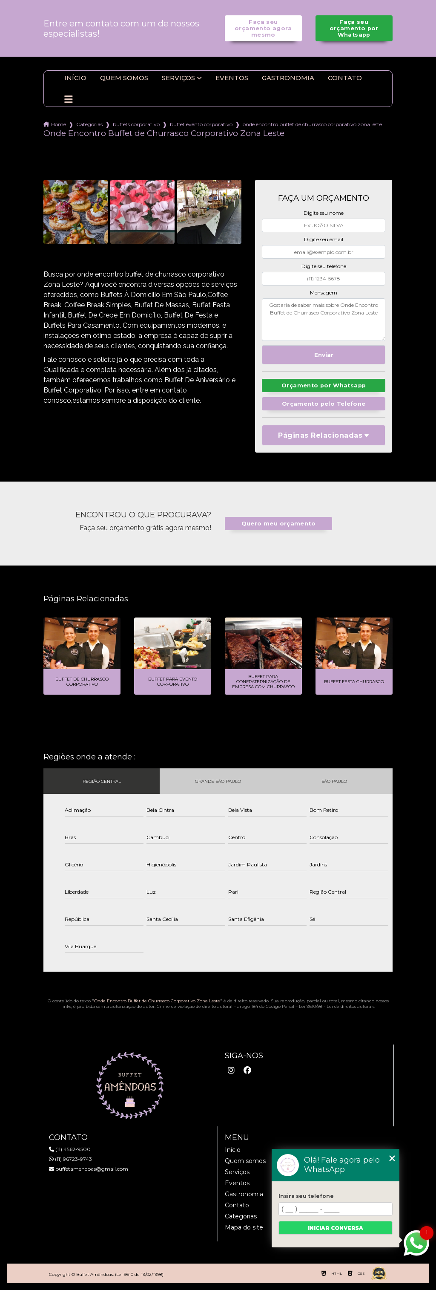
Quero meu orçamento (278, 523)
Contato (345, 78)
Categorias (89, 124)
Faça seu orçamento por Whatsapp (354, 28)
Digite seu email (323, 239)
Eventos (231, 78)
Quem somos (124, 78)
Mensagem (323, 292)
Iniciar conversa (335, 1228)
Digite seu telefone (323, 266)
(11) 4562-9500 (70, 1149)
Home (58, 124)
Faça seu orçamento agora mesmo (263, 28)
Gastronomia (288, 78)
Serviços (178, 78)
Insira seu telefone (306, 1196)
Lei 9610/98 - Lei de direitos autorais (336, 1006)
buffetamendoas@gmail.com (88, 1169)
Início (75, 78)
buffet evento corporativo (201, 124)
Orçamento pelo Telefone (324, 404)
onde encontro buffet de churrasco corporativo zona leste (312, 124)
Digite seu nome (324, 213)
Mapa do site (244, 1227)
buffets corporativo (136, 124)
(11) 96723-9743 (70, 1159)
